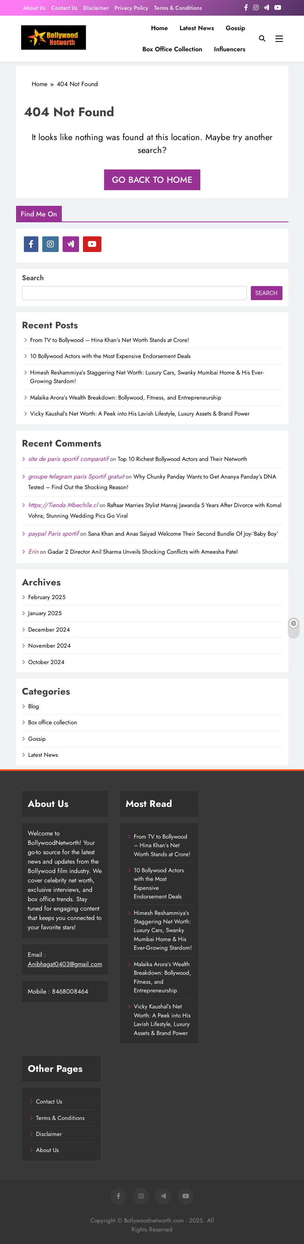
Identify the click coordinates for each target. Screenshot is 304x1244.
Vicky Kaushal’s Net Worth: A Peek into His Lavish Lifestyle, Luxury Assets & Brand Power (140, 413)
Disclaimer (96, 8)
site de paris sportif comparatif (68, 458)
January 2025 (44, 613)
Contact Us (64, 8)
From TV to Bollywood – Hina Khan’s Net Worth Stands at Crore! (109, 340)
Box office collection (172, 49)
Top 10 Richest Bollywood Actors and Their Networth (182, 459)
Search (33, 278)
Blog (33, 706)
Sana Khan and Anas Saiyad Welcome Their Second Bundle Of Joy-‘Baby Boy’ (183, 533)
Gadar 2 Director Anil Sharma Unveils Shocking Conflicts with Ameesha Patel (142, 551)
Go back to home (152, 179)
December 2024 (49, 629)
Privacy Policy (131, 8)
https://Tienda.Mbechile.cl (63, 504)
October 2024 (46, 662)
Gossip (235, 27)
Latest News (197, 27)
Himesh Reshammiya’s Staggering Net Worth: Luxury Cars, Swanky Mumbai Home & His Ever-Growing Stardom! (163, 930)
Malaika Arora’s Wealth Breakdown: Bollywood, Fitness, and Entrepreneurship (125, 397)
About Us (34, 8)
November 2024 (49, 645)
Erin (33, 551)
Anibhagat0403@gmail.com (65, 964)
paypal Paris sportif (53, 533)
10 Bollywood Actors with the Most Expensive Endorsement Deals (110, 356)
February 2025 (46, 597)
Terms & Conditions (178, 8)
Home (159, 27)
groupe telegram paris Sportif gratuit (76, 476)
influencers (229, 49)
